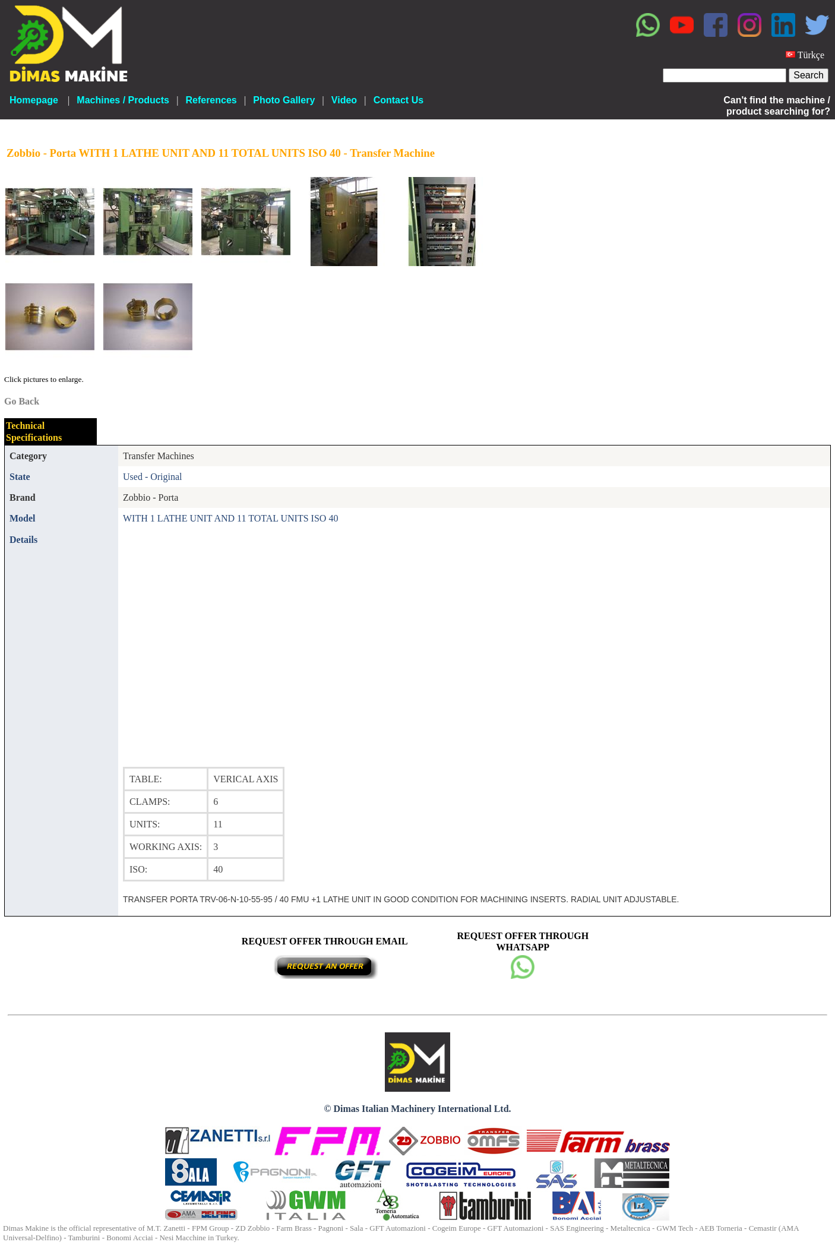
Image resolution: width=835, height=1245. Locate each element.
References (210, 100)
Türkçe (811, 55)
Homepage (34, 100)
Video (344, 100)
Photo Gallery (284, 100)
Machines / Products (123, 100)
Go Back (21, 401)
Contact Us (398, 100)
